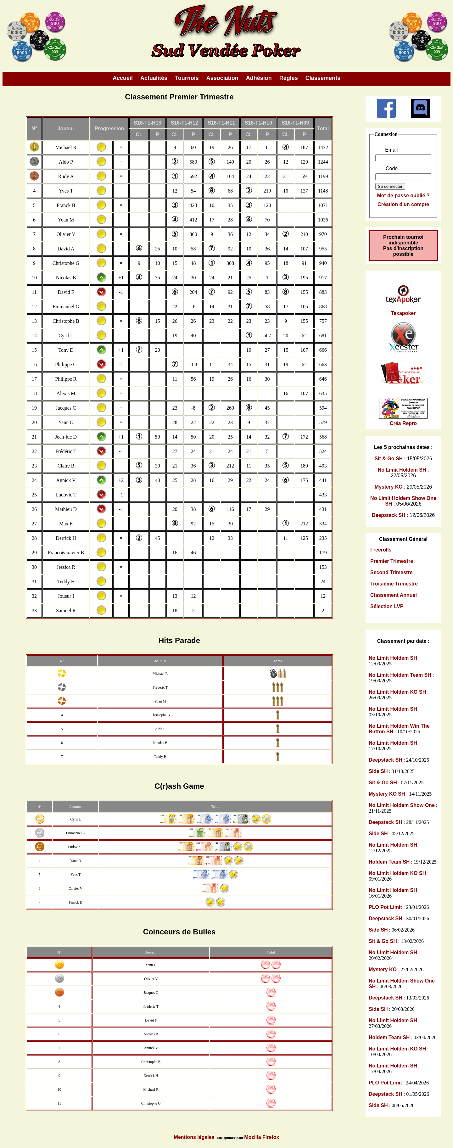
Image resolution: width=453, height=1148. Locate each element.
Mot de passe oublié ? (403, 195)
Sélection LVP (387, 606)
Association (222, 78)
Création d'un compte (403, 204)
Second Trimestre (391, 572)
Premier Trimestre (391, 561)
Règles (288, 78)
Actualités (153, 78)
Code (392, 168)
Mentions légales (194, 1137)
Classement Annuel (393, 595)
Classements (322, 78)
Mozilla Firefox (261, 1137)
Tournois (187, 78)
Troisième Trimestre (394, 583)
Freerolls (381, 549)
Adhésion (259, 78)
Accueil (123, 78)
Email (391, 150)
